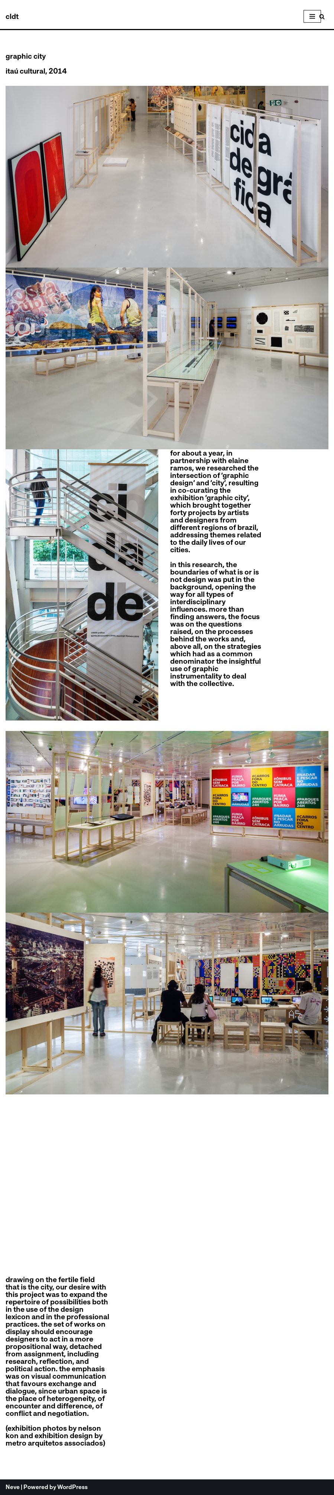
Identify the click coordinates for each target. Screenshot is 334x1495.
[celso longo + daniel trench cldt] (12, 16)
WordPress (72, 1487)
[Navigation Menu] (312, 16)
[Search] (322, 16)
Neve (13, 1487)
